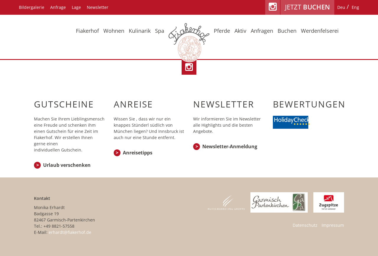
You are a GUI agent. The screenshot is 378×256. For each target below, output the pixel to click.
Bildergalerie (31, 7)
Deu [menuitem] (341, 7)
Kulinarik (140, 31)
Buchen (287, 31)
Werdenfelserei (320, 31)
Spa (159, 31)
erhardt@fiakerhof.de (70, 232)
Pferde (222, 31)
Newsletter (97, 7)
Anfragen (262, 31)
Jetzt (307, 6)
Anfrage (58, 7)
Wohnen (113, 31)
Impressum (333, 225)
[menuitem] (341, 7)
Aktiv (240, 31)
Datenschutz (305, 225)
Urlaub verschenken (67, 165)
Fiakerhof (87, 31)
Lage (76, 7)
